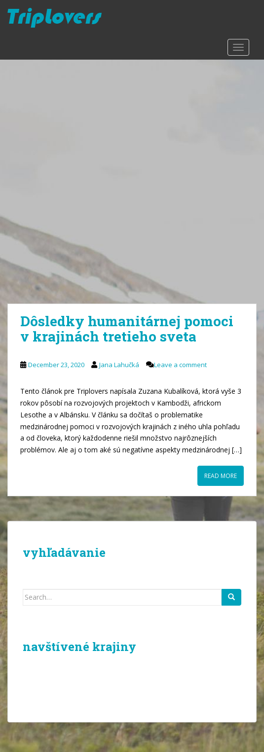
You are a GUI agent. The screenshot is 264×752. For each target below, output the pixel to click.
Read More (220, 476)
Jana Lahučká (119, 364)
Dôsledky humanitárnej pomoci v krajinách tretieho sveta (126, 328)
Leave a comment (180, 364)
